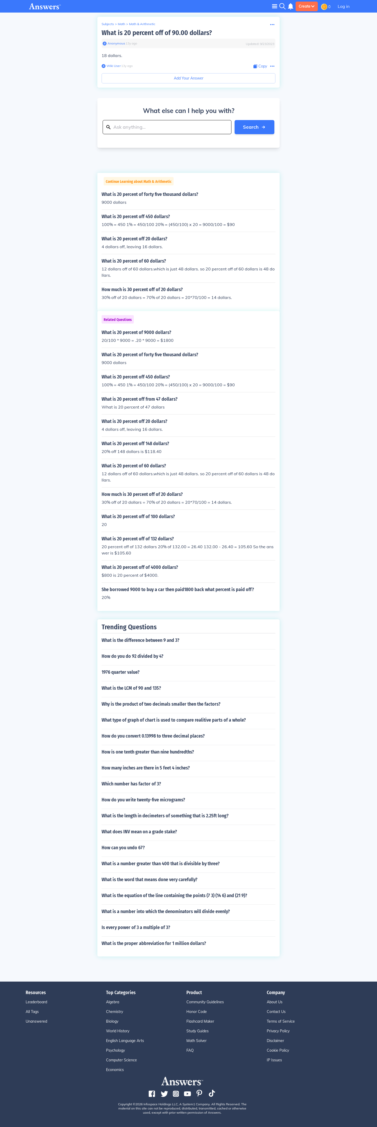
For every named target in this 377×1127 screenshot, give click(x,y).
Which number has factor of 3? (131, 784)
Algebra (112, 1002)
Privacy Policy (278, 1031)
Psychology (115, 1050)
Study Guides (197, 1031)
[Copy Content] (260, 66)
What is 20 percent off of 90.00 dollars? (157, 33)
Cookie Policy (278, 1050)
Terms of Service (281, 1021)
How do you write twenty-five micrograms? (143, 800)
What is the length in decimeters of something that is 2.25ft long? (165, 816)
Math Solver (196, 1040)
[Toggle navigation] (274, 6)
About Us (274, 1002)
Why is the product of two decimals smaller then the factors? (161, 704)
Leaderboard (36, 1002)
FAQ (190, 1050)
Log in (344, 6)
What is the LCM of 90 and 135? (131, 688)
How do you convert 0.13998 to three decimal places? (153, 736)
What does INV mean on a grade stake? (139, 832)
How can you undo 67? (123, 848)
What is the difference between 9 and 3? (140, 640)
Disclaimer (275, 1040)
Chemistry (114, 1011)
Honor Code (196, 1011)
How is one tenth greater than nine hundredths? (148, 752)
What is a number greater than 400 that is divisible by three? (161, 864)
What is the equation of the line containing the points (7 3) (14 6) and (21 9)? (174, 895)
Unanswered (36, 1021)
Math (121, 24)
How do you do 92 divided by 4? (132, 656)
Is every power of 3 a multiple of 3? (136, 927)
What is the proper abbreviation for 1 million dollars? (154, 943)
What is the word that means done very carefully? (149, 879)
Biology (112, 1021)
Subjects (108, 24)
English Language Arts (125, 1040)
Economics (115, 1069)
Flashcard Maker (200, 1021)
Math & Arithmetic (142, 24)
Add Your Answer (188, 78)
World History (117, 1031)
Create (307, 6)
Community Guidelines (205, 1002)
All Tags (32, 1011)
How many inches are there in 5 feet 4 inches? (146, 768)
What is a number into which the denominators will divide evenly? (166, 911)
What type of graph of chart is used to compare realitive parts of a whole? (174, 720)
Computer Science (121, 1060)
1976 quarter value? (121, 672)
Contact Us (276, 1011)
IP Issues (274, 1060)
